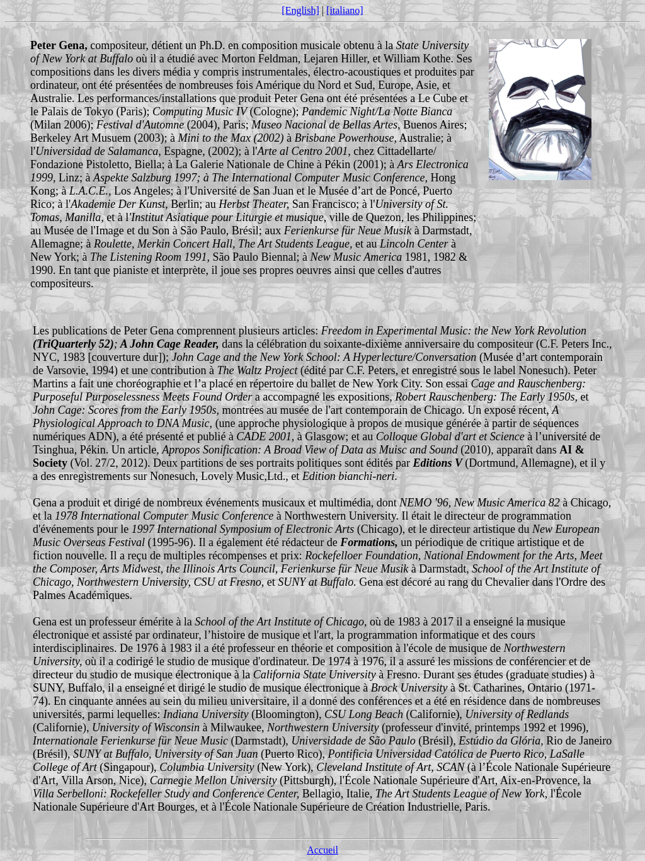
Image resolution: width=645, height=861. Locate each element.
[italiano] (344, 10)
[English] (300, 10)
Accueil (322, 850)
